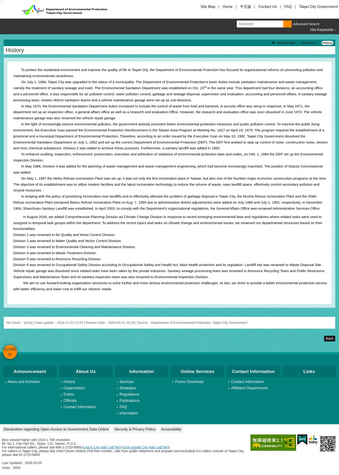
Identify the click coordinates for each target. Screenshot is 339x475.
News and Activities (24, 382)
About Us (308, 43)
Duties (69, 394)
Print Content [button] (332, 50)
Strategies (128, 388)
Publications (130, 401)
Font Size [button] (324, 24)
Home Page (286, 43)
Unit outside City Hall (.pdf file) (146, 447)
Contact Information (80, 407)
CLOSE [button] (9, 9)
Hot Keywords (321, 30)
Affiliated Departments (249, 388)
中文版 (245, 7)
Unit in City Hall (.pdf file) (101, 447)
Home (228, 7)
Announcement (30, 371)
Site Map (208, 7)
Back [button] (329, 338)
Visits (6, 468)
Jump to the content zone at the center (2, 2)
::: (1, 356)
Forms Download (189, 382)
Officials (70, 401)
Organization (74, 388)
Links (309, 371)
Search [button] (287, 24)
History (327, 43)
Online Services (197, 371)
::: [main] (5, 38)
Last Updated (12, 463)
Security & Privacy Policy (135, 429)
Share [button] (333, 24)
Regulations (129, 394)
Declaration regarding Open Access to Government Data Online (56, 429)
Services (127, 382)
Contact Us (267, 7)
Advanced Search (306, 24)
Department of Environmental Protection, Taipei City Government (65, 9)
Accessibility (171, 429)
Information (141, 371)
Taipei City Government (318, 7)
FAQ (288, 7)
